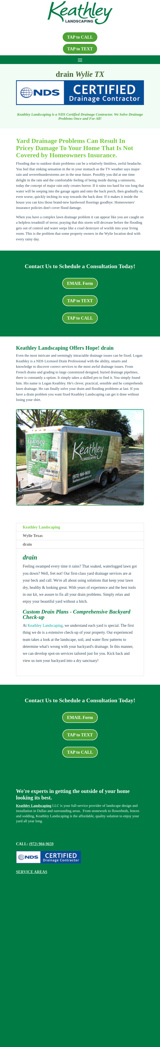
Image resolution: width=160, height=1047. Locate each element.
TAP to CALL (80, 37)
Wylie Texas (33, 535)
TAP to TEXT (80, 48)
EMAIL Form (80, 283)
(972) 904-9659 (41, 844)
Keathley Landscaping (41, 527)
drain (27, 544)
